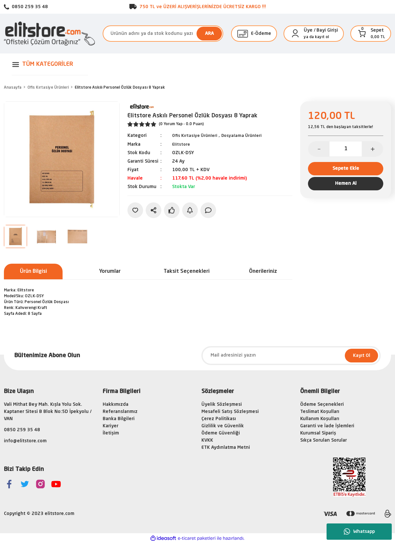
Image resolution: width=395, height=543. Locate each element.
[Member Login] (295, 33)
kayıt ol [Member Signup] (322, 37)
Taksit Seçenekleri (187, 271)
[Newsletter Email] (291, 355)
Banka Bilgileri (119, 419)
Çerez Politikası (218, 419)
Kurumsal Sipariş (318, 433)
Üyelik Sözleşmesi (221, 404)
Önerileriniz (263, 271)
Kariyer (110, 426)
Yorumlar (110, 271)
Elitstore (181, 144)
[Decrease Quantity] (318, 148)
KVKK (207, 440)
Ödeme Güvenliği (220, 433)
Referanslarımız (120, 411)
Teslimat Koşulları (319, 411)
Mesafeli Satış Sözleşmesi (230, 411)
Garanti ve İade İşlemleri (327, 426)
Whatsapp (359, 531)
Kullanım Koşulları (319, 419)
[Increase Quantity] (372, 148)
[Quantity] (345, 148)
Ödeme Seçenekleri (322, 404)
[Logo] (49, 34)
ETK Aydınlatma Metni (225, 447)
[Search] (163, 33)
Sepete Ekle (345, 169)
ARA (209, 33)
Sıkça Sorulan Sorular (323, 440)
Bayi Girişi (327, 30)
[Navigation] (49, 64)
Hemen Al (346, 188)
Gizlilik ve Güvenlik (222, 426)
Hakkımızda (115, 404)
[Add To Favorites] (135, 210)
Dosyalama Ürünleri (246, 135)
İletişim (111, 433)
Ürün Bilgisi (33, 271)
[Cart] (362, 33)
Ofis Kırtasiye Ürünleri (196, 135)
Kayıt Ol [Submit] (361, 355)
